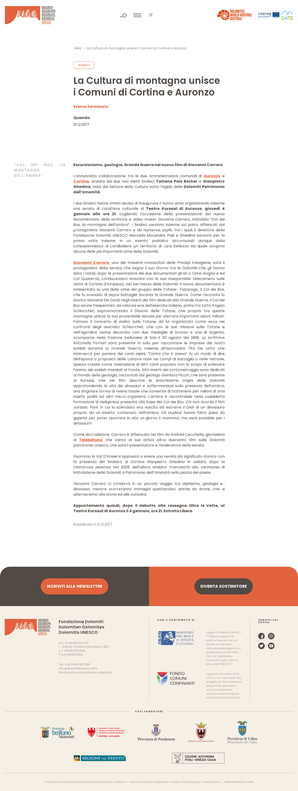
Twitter (261, 646)
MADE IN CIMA (245, 782)
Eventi (84, 65)
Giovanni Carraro (91, 262)
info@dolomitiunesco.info (78, 668)
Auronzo (212, 176)
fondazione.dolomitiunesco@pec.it (85, 672)
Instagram (271, 636)
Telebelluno (90, 440)
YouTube (271, 646)
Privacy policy (191, 782)
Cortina (81, 181)
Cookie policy (211, 782)
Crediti (175, 782)
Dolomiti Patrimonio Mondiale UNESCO (30, 15)
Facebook (261, 636)
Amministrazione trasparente (149, 782)
